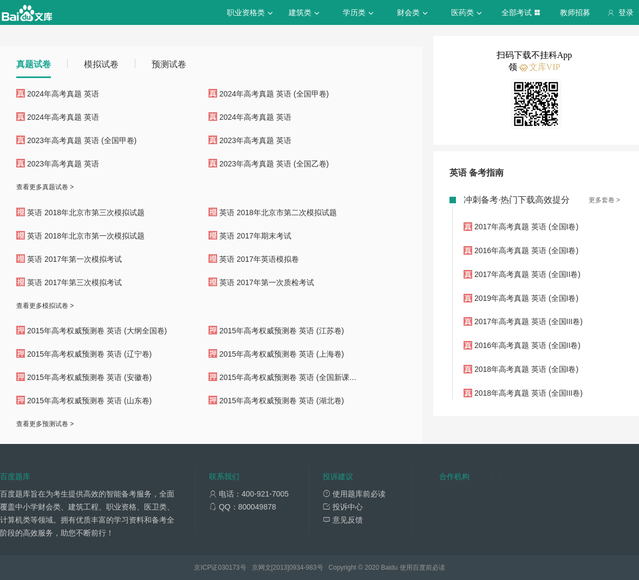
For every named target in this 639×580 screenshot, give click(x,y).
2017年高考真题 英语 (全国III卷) (528, 321)
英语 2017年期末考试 (255, 235)
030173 (228, 567)
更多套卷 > (604, 200)
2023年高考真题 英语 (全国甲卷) (81, 140)
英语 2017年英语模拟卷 (259, 259)
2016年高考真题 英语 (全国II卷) (527, 345)
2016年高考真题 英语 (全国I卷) (526, 250)
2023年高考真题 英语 (255, 140)
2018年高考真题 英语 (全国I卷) (526, 369)
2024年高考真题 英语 (63, 93)
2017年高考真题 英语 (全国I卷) (526, 226)
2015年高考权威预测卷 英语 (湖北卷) (281, 400)
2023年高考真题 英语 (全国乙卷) (274, 163)
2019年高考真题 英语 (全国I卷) (526, 298)
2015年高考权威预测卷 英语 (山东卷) (89, 400)
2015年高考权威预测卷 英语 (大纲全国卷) (97, 330)
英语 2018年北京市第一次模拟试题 (86, 235)
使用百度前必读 (422, 567)
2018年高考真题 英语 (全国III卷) (528, 393)
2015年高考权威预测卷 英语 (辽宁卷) (89, 354)
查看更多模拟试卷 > (45, 306)
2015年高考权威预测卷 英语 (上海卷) (281, 354)
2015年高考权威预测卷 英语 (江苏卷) (281, 330)
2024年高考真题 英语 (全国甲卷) (274, 93)
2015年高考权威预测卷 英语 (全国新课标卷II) (295, 377)
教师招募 (575, 12)
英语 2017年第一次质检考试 (266, 282)
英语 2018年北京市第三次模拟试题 (86, 212)
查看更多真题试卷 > (45, 187)
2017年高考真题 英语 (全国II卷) (527, 274)
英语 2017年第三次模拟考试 (74, 282)
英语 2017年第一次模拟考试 (74, 259)
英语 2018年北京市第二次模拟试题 (278, 212)
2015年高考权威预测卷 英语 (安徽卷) (89, 377)
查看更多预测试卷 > (45, 424)
